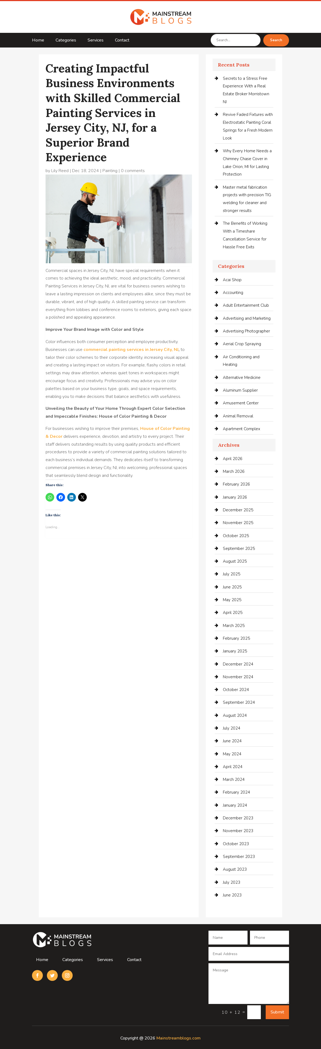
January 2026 (235, 497)
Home (38, 40)
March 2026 (234, 471)
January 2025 (235, 651)
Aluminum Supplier (240, 390)
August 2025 (235, 561)
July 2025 (231, 574)
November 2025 (238, 522)
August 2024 (235, 715)
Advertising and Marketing (247, 318)
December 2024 (238, 664)
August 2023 (235, 869)
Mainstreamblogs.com (178, 1038)
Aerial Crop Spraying (242, 344)
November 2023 (238, 831)
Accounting (233, 292)
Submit (277, 1012)
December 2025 (238, 510)
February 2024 (236, 792)
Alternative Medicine (242, 377)
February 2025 (236, 638)
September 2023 (239, 856)
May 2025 (232, 600)
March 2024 (234, 779)
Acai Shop (232, 280)
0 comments (133, 171)
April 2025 (232, 612)
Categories (66, 40)
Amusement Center (241, 403)
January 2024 (235, 805)
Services (96, 40)
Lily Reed (60, 171)
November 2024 (238, 677)
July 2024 (231, 728)
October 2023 (236, 844)
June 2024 (232, 741)
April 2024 (232, 766)
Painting (109, 171)
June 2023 (232, 895)
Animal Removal (238, 416)
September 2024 (239, 702)
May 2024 (232, 754)
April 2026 (232, 458)
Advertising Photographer (246, 331)
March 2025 (234, 625)
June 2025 (232, 587)
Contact (122, 40)
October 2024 (236, 689)
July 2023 (231, 882)
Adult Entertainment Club (246, 305)
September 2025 (239, 548)
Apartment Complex (241, 429)
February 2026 (236, 484)
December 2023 (238, 818)
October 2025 (236, 535)
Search (276, 40)
